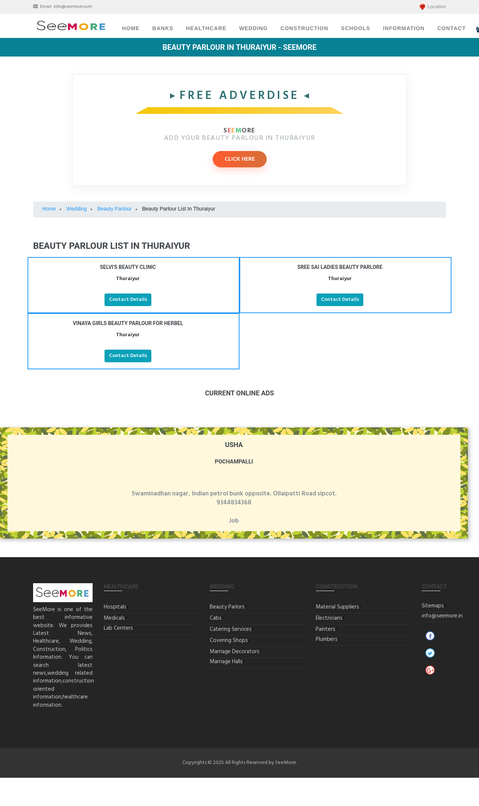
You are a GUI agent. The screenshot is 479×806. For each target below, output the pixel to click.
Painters (325, 629)
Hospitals (115, 607)
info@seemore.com (73, 6)
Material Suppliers (337, 607)
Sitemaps (433, 606)
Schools (355, 28)
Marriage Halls (226, 661)
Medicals (114, 618)
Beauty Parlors (227, 607)
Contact (451, 28)
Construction (304, 28)
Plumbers (327, 639)
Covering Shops (229, 640)
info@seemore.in (442, 616)
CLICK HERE (240, 159)
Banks (163, 28)
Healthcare (206, 28)
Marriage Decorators (235, 651)
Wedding (253, 28)
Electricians (329, 618)
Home (131, 28)
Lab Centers (118, 628)
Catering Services (231, 629)
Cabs (216, 618)
